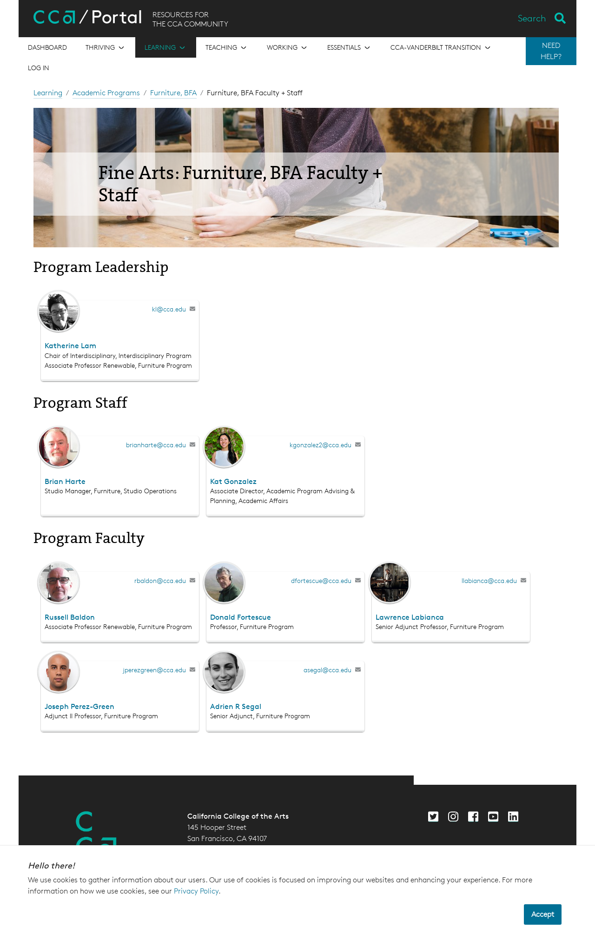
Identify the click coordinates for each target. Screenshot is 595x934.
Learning (47, 92)
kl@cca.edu (169, 309)
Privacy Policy (196, 891)
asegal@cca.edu (327, 670)
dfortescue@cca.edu (321, 580)
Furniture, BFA (173, 92)
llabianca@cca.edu (489, 580)
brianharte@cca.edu (156, 445)
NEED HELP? (551, 51)
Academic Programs (106, 92)
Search (532, 18)
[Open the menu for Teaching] (227, 47)
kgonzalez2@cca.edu (320, 445)
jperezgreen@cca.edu (154, 670)
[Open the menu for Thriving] (105, 47)
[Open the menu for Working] (288, 47)
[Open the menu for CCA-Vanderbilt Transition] (441, 47)
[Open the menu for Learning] (165, 47)
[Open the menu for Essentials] (349, 47)
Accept (542, 914)
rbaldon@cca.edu (160, 580)
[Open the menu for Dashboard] (47, 47)
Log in (38, 68)
